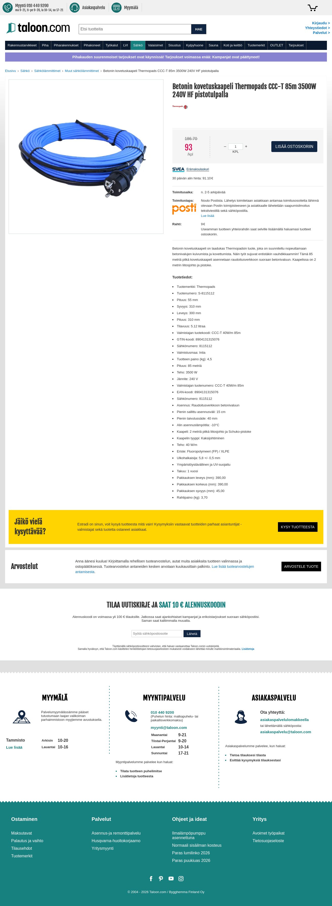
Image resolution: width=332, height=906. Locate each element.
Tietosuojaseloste (268, 841)
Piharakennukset (66, 45)
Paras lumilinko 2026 (191, 853)
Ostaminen (24, 819)
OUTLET (276, 45)
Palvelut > (321, 33)
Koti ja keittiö (233, 45)
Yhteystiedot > (317, 28)
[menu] (166, 45)
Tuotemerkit (256, 45)
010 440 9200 (162, 712)
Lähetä (192, 634)
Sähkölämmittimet (47, 71)
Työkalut (112, 45)
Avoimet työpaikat (269, 833)
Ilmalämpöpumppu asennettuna (189, 835)
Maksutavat (21, 833)
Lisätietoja (248, 649)
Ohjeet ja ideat (189, 819)
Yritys (260, 819)
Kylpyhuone (194, 45)
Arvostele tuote (301, 566)
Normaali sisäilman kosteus (197, 845)
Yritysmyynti (102, 848)
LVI (125, 45)
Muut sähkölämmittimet (82, 71)
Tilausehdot (21, 848)
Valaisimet (155, 45)
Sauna (213, 45)
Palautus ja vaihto (27, 841)
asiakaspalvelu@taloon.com (285, 732)
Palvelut (101, 819)
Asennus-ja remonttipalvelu (116, 833)
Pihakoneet (92, 45)
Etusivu (10, 71)
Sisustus (174, 45)
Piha (45, 45)
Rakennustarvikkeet (22, 45)
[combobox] (135, 29)
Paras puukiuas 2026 (191, 860)
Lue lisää (207, 216)
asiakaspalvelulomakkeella (284, 720)
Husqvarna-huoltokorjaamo (116, 841)
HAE (198, 29)
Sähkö (138, 45)
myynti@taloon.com (169, 727)
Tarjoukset (296, 45)
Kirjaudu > (321, 23)
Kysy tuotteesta (297, 527)
